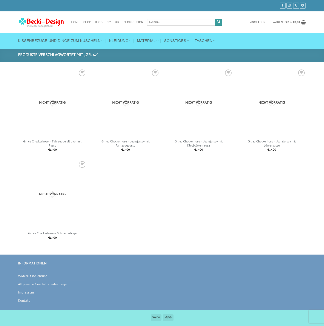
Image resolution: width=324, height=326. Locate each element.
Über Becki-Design (129, 22)
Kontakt (24, 301)
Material (147, 41)
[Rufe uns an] (296, 6)
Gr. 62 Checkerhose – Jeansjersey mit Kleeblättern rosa (199, 144)
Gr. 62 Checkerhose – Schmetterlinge (52, 234)
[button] (258, 22)
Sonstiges (176, 41)
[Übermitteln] (218, 22)
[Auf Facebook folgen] (283, 6)
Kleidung (120, 41)
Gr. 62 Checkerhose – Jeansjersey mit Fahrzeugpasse (125, 144)
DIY (108, 22)
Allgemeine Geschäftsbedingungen (43, 284)
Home (75, 22)
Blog (99, 22)
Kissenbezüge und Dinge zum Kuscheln (61, 41)
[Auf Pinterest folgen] (303, 6)
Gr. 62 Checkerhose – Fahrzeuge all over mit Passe (52, 144)
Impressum (26, 293)
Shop (87, 22)
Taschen (205, 41)
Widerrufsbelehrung (33, 276)
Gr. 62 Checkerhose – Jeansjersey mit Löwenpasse (272, 144)
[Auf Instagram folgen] (289, 6)
